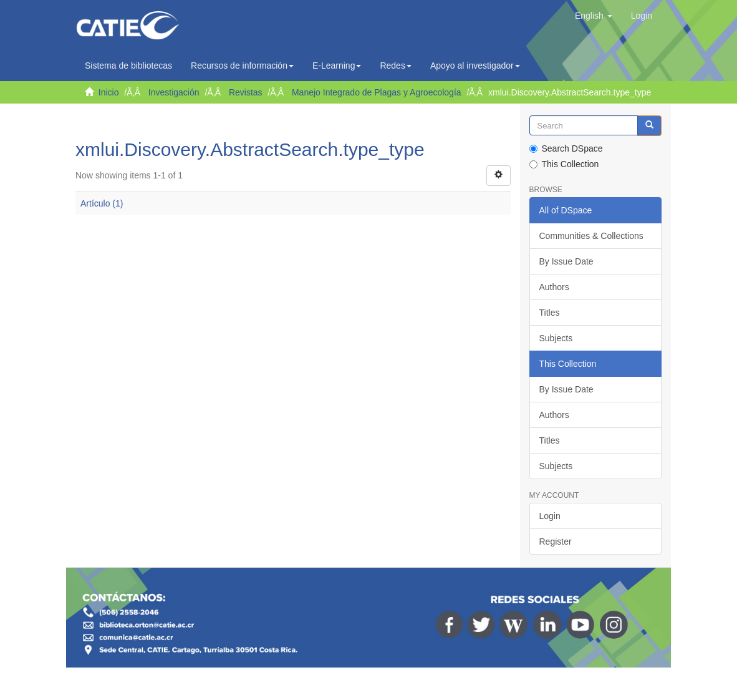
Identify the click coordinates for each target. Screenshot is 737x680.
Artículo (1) (101, 203)
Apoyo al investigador (475, 65)
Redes (395, 65)
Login (550, 516)
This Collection (564, 164)
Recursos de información (242, 65)
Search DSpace (566, 148)
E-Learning (337, 65)
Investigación (174, 92)
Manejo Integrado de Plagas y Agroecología (376, 92)
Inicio (109, 92)
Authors (554, 287)
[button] (594, 15)
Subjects (556, 338)
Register (555, 541)
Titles (549, 313)
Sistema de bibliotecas (128, 65)
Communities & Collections (591, 236)
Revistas (246, 92)
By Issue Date (566, 261)
